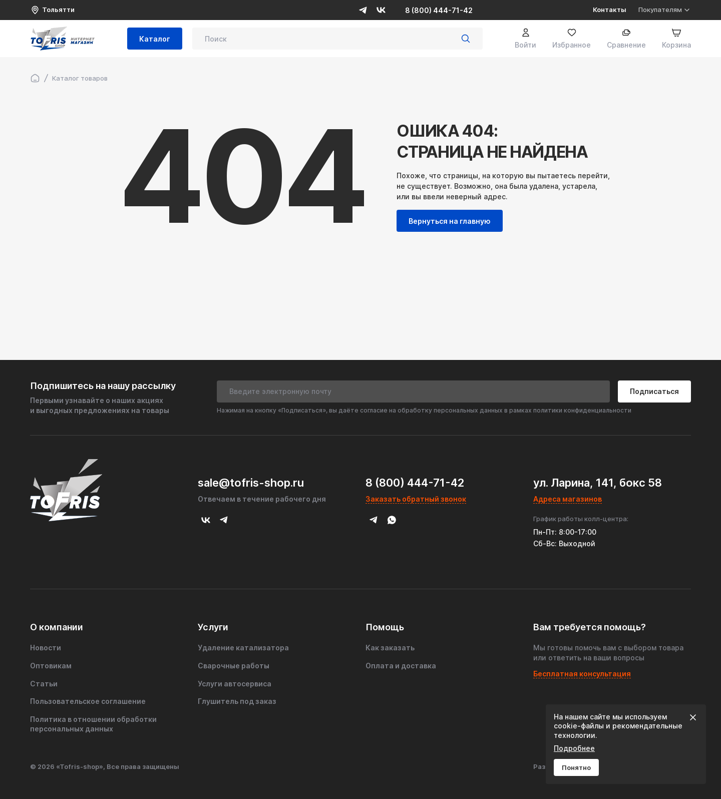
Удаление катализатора (243, 647)
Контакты (609, 10)
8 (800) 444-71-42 (439, 10)
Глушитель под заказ (237, 701)
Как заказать (390, 647)
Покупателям (664, 10)
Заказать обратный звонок (416, 499)
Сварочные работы (233, 665)
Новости (45, 647)
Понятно (576, 767)
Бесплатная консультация (582, 673)
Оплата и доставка (401, 665)
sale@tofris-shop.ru (251, 482)
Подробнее (574, 748)
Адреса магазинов (567, 499)
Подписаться (654, 391)
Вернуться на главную (450, 221)
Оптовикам (51, 665)
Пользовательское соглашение (88, 701)
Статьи (44, 683)
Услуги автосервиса (234, 683)
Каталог (154, 39)
